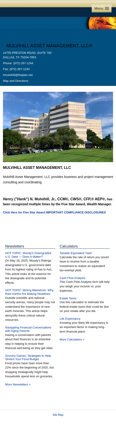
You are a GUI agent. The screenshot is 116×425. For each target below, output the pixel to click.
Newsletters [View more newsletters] (14, 246)
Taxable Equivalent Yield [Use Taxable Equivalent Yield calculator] (76, 253)
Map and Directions (15, 81)
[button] (101, 8)
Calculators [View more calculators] (69, 246)
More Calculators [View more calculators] (72, 339)
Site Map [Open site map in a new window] (58, 414)
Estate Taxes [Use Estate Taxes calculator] (68, 298)
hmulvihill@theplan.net (18, 75)
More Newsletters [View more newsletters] (18, 384)
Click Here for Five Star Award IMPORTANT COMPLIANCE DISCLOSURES (54, 212)
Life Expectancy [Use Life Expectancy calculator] (70, 318)
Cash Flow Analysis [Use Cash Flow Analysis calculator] (72, 278)
